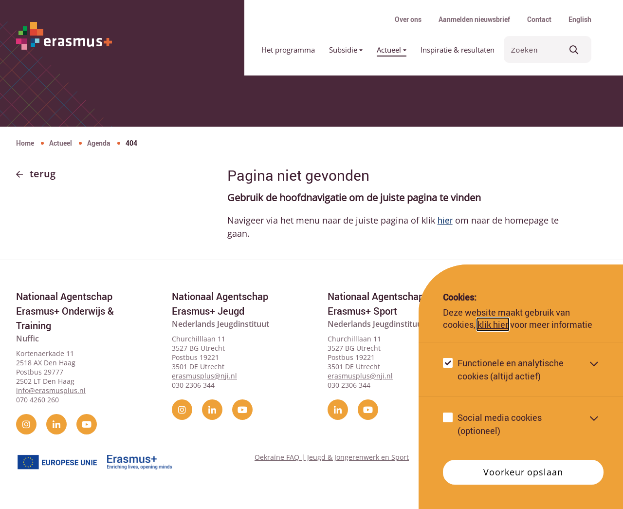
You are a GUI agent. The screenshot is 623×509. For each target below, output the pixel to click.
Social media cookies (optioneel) (500, 424)
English (579, 19)
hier (445, 220)
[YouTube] (86, 424)
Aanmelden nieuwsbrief (474, 19)
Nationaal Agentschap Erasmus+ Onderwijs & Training (65, 311)
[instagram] (26, 424)
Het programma (288, 50)
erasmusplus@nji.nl (204, 375)
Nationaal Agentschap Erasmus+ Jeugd (220, 304)
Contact (539, 19)
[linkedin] (56, 424)
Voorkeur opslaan (523, 472)
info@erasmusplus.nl (51, 390)
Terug (42, 173)
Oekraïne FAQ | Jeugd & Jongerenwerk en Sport (332, 457)
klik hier (492, 324)
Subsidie (346, 50)
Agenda (98, 143)
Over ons (408, 19)
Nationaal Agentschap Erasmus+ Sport (376, 304)
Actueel (391, 50)
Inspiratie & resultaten (458, 50)
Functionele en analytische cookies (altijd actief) (511, 369)
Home (25, 143)
